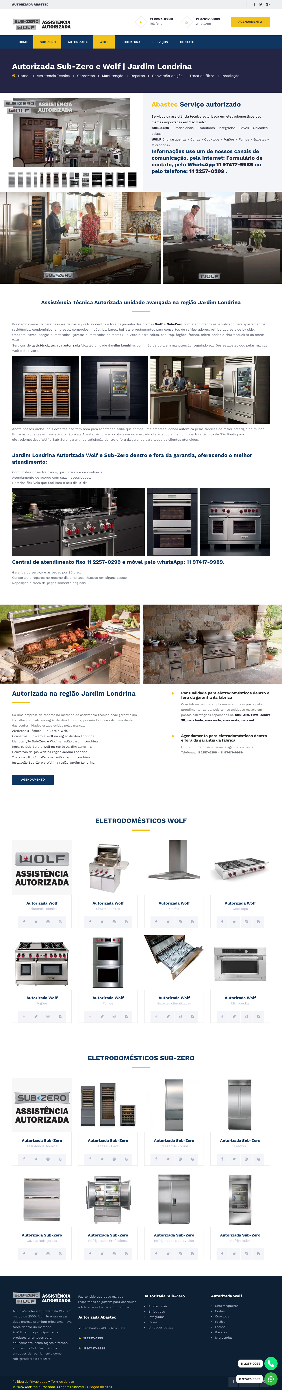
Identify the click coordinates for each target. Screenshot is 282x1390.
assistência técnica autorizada (56, 345)
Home (23, 42)
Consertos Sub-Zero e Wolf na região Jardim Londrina (53, 736)
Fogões (229, 139)
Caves (244, 128)
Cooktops (211, 139)
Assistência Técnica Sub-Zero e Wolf (39, 730)
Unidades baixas (160, 1327)
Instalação (230, 76)
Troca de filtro (201, 76)
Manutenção (112, 76)
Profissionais (183, 128)
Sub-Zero (48, 42)
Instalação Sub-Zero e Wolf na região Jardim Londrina (53, 762)
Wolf (104, 42)
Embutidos (206, 128)
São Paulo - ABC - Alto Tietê (104, 1328)
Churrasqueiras (174, 139)
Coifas (195, 139)
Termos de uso (62, 1381)
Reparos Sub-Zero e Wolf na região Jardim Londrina (51, 746)
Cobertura (130, 42)
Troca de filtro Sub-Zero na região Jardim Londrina (51, 757)
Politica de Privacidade (30, 1381)
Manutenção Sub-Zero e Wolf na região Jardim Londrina (55, 741)
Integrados (227, 128)
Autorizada (77, 42)
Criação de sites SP (101, 1387)
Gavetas (259, 139)
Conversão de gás (167, 76)
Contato (187, 42)
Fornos (244, 139)
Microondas (161, 145)
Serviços (160, 42)
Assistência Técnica (53, 76)
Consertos (86, 76)
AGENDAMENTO (250, 21)
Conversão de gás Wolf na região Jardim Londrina (49, 752)
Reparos (138, 76)
